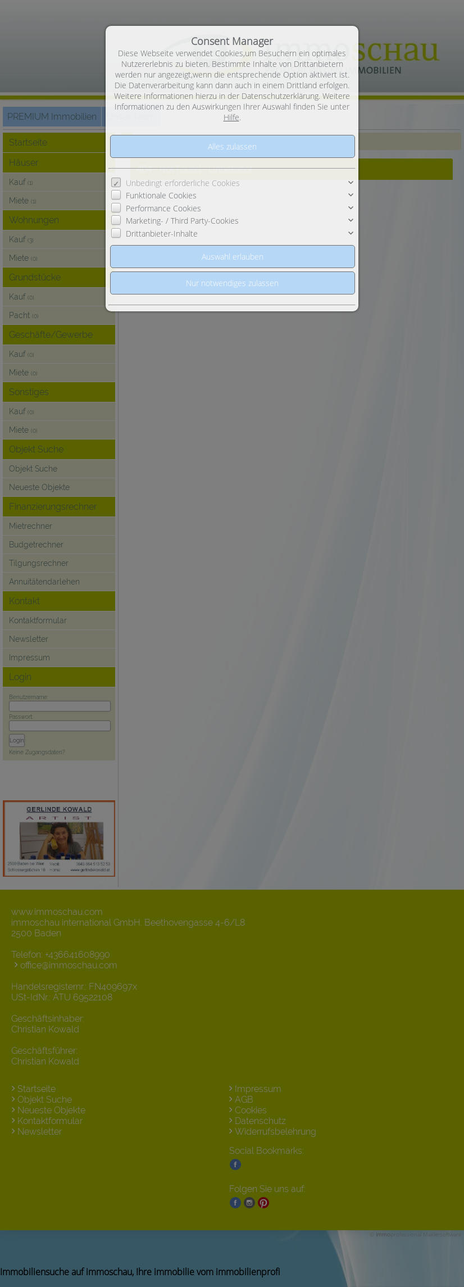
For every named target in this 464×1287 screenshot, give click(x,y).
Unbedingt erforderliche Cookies (183, 183)
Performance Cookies (163, 208)
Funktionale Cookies (161, 195)
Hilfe (231, 117)
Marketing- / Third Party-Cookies (182, 220)
